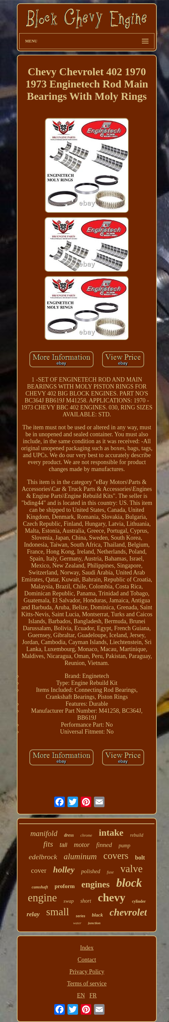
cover (39, 870)
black (97, 915)
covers (116, 855)
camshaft (40, 886)
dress (69, 835)
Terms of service (87, 983)
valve (131, 868)
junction (94, 923)
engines (95, 884)
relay (33, 914)
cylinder (139, 901)
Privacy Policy (87, 971)
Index (87, 947)
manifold (44, 833)
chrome (86, 835)
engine (42, 898)
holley (63, 869)
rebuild (136, 835)
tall (63, 845)
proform (65, 886)
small (57, 912)
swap (68, 901)
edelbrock (43, 857)
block (129, 882)
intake (111, 832)
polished (90, 871)
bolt (140, 857)
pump (125, 845)
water (77, 923)
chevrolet (128, 912)
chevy (111, 897)
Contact (86, 959)
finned (104, 844)
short (85, 901)
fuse (110, 872)
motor (82, 844)
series (80, 916)
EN (81, 995)
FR (93, 995)
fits (48, 844)
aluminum (80, 856)
